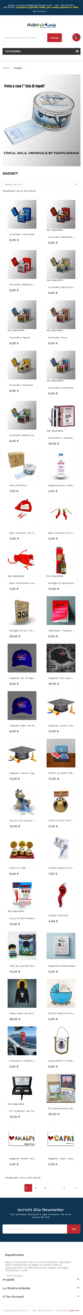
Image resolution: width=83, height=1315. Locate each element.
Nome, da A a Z (41, 184)
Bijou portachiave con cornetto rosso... (22, 583)
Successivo (75, 1186)
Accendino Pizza (57, 337)
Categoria (13, 51)
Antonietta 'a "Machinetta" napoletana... (61, 438)
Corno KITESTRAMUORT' (22, 918)
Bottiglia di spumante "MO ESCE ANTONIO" (61, 583)
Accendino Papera (19, 337)
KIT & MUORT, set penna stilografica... (22, 1111)
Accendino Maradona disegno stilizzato (61, 237)
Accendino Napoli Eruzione (61, 287)
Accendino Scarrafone (61, 387)
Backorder (74, 1310)
